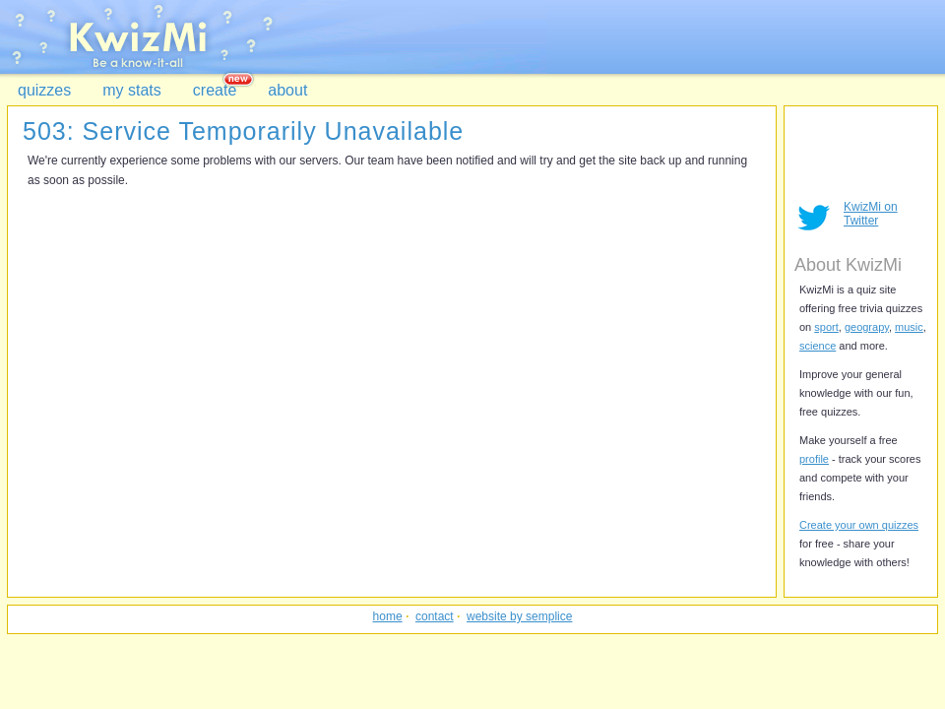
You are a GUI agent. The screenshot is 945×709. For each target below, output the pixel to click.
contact (434, 616)
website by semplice (519, 616)
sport (826, 327)
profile (814, 459)
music (909, 327)
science (817, 346)
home (388, 616)
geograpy (867, 327)
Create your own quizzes (858, 525)
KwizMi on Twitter (871, 213)
